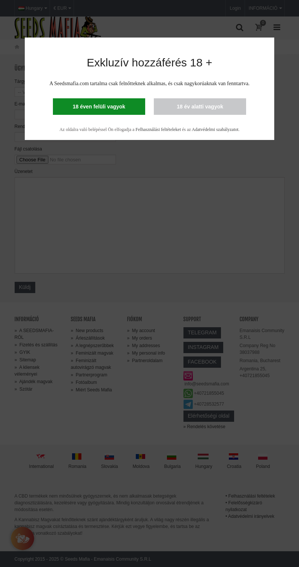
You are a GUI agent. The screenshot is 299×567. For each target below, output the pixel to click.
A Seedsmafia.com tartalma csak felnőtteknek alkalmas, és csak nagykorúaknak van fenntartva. (150, 83)
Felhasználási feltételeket (158, 129)
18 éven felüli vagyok (99, 107)
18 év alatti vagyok (200, 107)
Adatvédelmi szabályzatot (215, 129)
